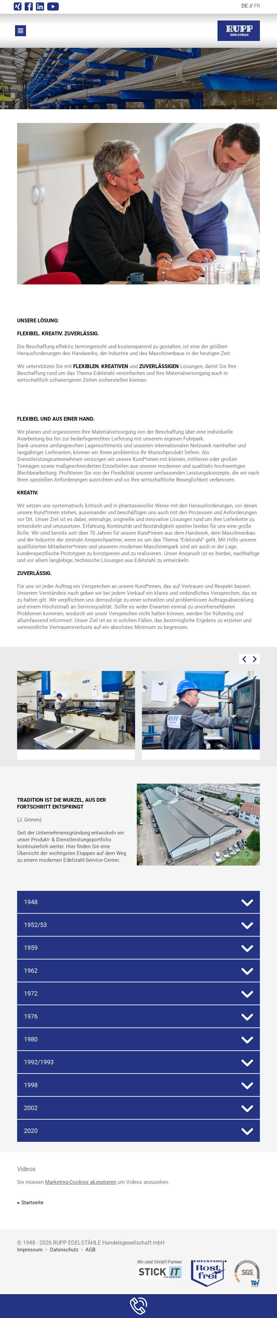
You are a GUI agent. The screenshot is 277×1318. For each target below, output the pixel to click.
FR (257, 6)
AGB (90, 1250)
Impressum (30, 1250)
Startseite (32, 1203)
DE (244, 6)
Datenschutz (64, 1250)
